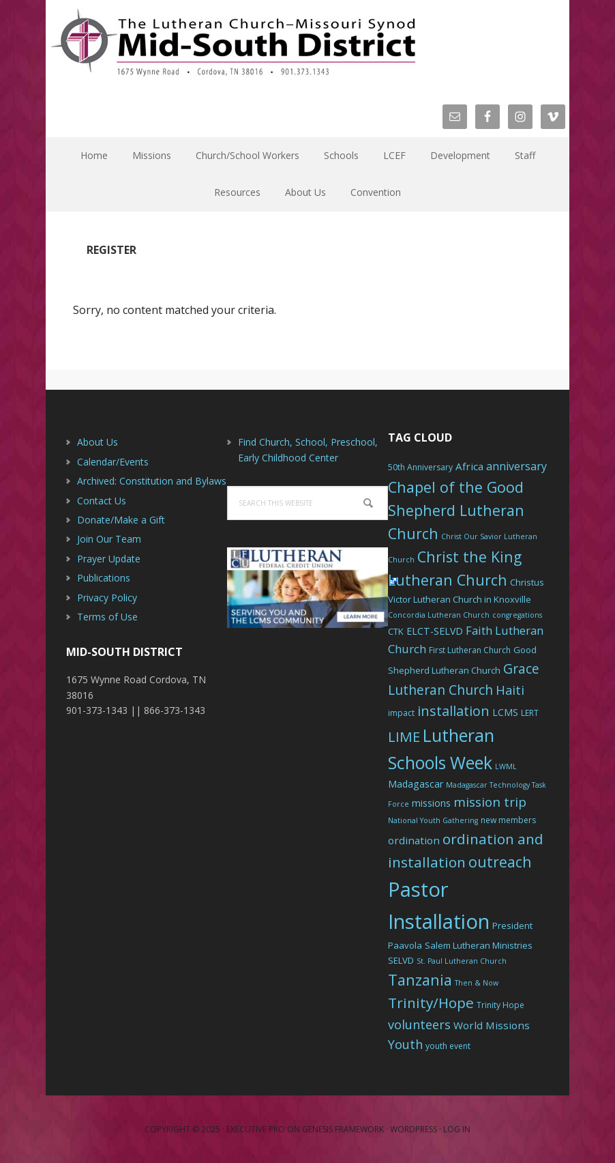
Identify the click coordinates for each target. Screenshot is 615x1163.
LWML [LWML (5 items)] (506, 766)
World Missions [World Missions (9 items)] (491, 1025)
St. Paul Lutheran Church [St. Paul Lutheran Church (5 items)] (462, 961)
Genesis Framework (343, 1129)
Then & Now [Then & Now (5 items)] (476, 983)
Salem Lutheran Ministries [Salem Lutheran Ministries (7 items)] (478, 945)
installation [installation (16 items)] (453, 711)
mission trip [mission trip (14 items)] (489, 802)
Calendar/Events (113, 461)
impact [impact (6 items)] (401, 713)
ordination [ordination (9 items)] (414, 840)
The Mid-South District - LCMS (233, 42)
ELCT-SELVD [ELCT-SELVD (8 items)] (434, 630)
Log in (456, 1129)
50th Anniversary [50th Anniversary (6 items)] (420, 467)
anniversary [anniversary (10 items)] (516, 466)
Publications (103, 577)
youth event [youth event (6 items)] (447, 1046)
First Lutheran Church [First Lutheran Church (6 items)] (470, 650)
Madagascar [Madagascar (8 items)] (415, 783)
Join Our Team (109, 538)
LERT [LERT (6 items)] (530, 713)
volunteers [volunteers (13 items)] (419, 1024)
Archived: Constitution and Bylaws (151, 480)
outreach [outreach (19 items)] (500, 862)
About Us (97, 441)
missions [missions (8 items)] (431, 802)
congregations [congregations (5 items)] (517, 615)
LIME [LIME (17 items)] (404, 736)
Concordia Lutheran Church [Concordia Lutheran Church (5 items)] (439, 615)
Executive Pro (255, 1129)
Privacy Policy (107, 597)
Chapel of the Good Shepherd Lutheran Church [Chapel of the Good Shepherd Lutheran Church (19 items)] (456, 510)
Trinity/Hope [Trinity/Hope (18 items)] (431, 1002)
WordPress (413, 1129)
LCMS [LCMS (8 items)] (505, 712)
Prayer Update (108, 558)
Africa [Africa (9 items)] (469, 466)
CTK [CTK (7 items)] (396, 631)
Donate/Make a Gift (121, 519)
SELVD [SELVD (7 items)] (401, 960)
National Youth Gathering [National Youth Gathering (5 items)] (433, 820)
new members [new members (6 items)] (508, 820)
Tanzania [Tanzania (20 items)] (420, 980)
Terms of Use (107, 616)
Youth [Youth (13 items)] (405, 1044)
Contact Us (101, 500)
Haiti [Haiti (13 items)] (510, 690)
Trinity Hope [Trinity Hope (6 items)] (500, 1005)
